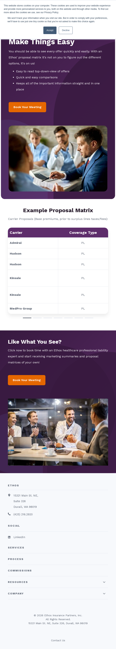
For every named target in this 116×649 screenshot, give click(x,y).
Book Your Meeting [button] (27, 107)
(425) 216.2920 (23, 514)
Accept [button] (50, 30)
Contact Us (58, 640)
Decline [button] (65, 30)
